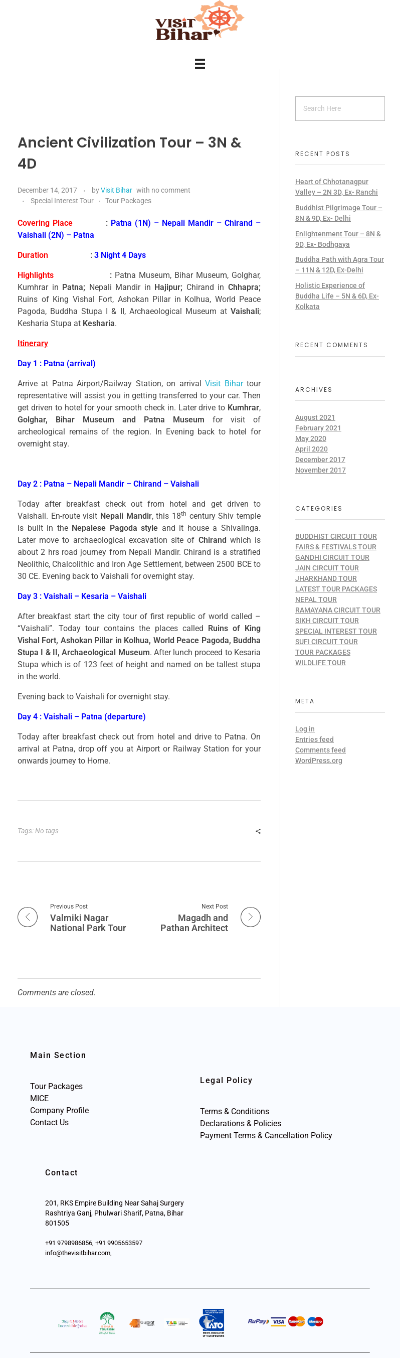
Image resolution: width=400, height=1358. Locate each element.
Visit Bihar (116, 190)
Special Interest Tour (62, 201)
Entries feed (314, 739)
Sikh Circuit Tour (327, 621)
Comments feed (320, 750)
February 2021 (318, 428)
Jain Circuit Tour (327, 568)
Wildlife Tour (320, 663)
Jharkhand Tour (326, 578)
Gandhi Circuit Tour (332, 557)
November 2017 (320, 470)
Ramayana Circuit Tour (337, 610)
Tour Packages (128, 201)
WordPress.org (318, 761)
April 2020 (311, 449)
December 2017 (320, 460)
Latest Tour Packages (336, 589)
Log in (305, 729)
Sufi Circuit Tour (326, 642)
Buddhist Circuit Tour (336, 536)
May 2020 (310, 438)
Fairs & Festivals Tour (335, 547)
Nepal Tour (316, 599)
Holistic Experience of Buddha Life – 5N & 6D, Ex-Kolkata (337, 296)
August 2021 (315, 417)
